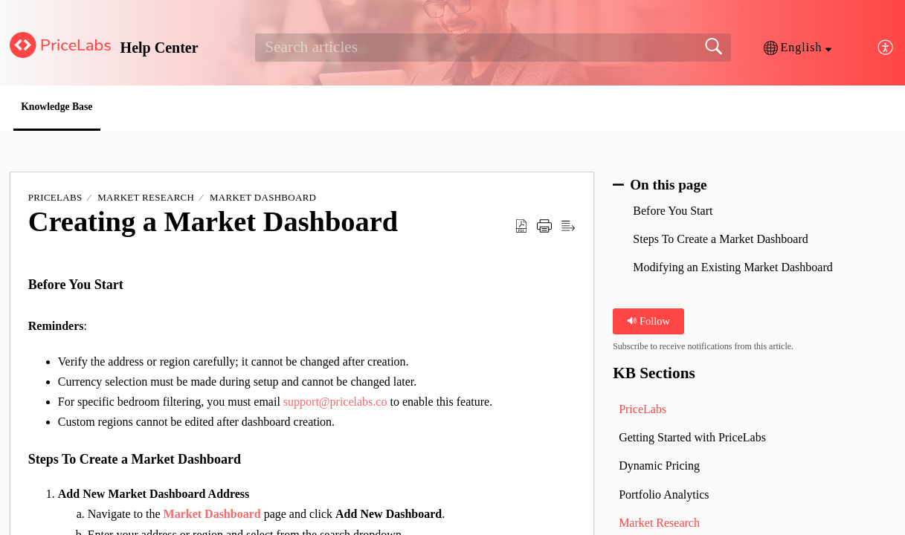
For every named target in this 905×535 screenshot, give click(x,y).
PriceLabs (55, 200)
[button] (797, 47)
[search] (493, 47)
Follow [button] (648, 323)
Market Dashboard (263, 200)
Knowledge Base (77, 108)
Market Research (145, 200)
